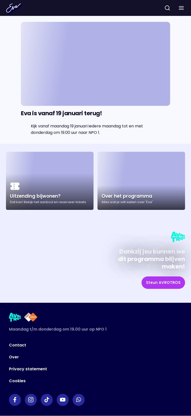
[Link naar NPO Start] (31, 318)
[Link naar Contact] (78, 345)
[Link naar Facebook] (15, 400)
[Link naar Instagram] (31, 400)
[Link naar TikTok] (47, 400)
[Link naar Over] (78, 357)
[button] (181, 8)
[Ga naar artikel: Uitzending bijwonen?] (50, 181)
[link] (163, 282)
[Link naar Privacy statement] (78, 369)
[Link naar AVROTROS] (15, 318)
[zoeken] (167, 8)
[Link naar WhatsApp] (79, 400)
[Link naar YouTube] (63, 400)
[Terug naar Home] (14, 8)
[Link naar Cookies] (78, 381)
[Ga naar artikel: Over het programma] (141, 181)
